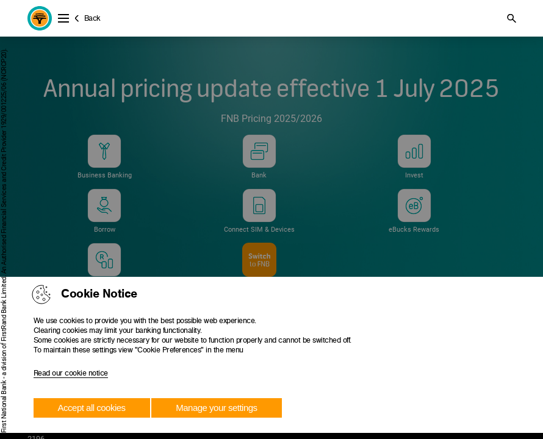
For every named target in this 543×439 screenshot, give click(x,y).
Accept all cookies (92, 407)
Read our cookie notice (71, 373)
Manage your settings (216, 407)
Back (92, 19)
